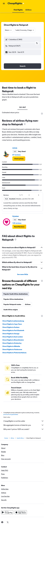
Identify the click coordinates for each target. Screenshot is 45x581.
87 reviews (16, 155)
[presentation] (42, 114)
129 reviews (16, 223)
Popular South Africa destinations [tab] (15, 294)
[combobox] (8, 30)
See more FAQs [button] (22, 274)
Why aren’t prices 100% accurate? (23, 429)
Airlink (14, 148)
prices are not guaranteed (10, 414)
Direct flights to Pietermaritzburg (14, 353)
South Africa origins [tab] (10, 309)
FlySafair (15, 216)
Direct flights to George (10, 333)
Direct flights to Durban (10, 327)
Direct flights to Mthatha (11, 346)
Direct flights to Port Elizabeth (13, 330)
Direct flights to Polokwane (12, 349)
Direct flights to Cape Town (12, 324)
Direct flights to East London (12, 337)
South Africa (20, 438)
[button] (3, 3)
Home (6, 438)
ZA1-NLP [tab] (22, 107)
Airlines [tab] (27, 304)
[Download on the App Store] (21, 512)
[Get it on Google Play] (7, 512)
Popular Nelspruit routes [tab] (12, 304)
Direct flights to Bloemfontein (13, 340)
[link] (18, 158)
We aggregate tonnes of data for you (23, 425)
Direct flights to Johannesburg (13, 321)
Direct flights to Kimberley (12, 343)
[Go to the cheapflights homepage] (16, 3)
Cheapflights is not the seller (23, 421)
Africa (12, 438)
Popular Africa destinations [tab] (13, 299)
